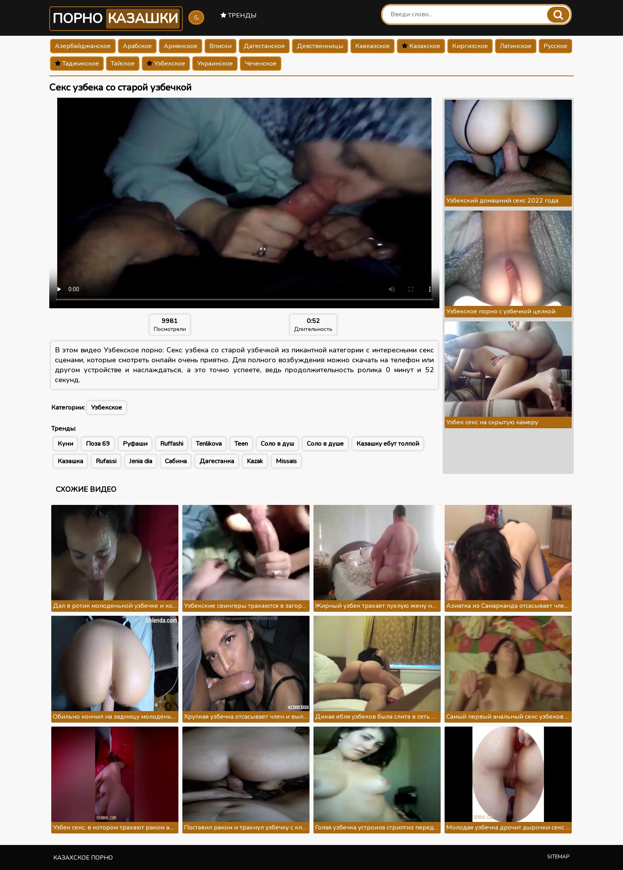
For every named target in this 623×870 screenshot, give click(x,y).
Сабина (176, 461)
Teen (241, 443)
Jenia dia (140, 461)
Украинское (215, 63)
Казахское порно (83, 858)
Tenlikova (209, 443)
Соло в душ (277, 443)
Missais (286, 461)
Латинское (516, 46)
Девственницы (320, 46)
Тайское (123, 63)
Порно (116, 19)
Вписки (220, 46)
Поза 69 (98, 443)
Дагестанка (216, 461)
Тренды (239, 15)
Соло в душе (325, 443)
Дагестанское (264, 46)
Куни (65, 443)
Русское (555, 46)
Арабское (137, 46)
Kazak (255, 461)
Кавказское (372, 46)
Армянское (180, 46)
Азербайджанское (83, 46)
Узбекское (166, 63)
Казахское (421, 46)
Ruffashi (171, 443)
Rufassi (106, 461)
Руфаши (135, 443)
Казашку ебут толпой (387, 443)
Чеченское (261, 63)
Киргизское (470, 46)
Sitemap (558, 856)
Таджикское (77, 63)
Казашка (70, 461)
